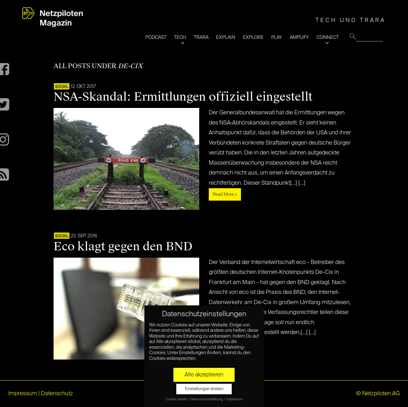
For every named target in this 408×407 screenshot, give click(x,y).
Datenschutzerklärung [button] (206, 399)
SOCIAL (61, 87)
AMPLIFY (299, 37)
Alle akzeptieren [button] (204, 375)
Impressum (22, 393)
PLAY (276, 37)
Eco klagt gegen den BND (123, 246)
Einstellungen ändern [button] (204, 389)
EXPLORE (253, 37)
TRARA (201, 37)
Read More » (225, 194)
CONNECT (328, 37)
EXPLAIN (225, 37)
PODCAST (155, 37)
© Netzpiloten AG (378, 393)
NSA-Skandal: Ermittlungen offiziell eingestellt (183, 96)
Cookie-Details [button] (177, 399)
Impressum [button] (234, 399)
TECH (180, 37)
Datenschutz (57, 393)
